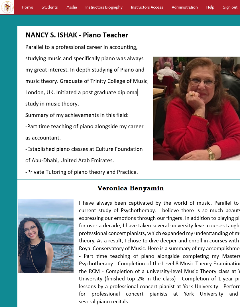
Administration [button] (185, 7)
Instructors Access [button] (147, 7)
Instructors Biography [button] (104, 7)
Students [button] (50, 7)
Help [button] (210, 7)
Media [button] (71, 7)
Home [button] (27, 7)
